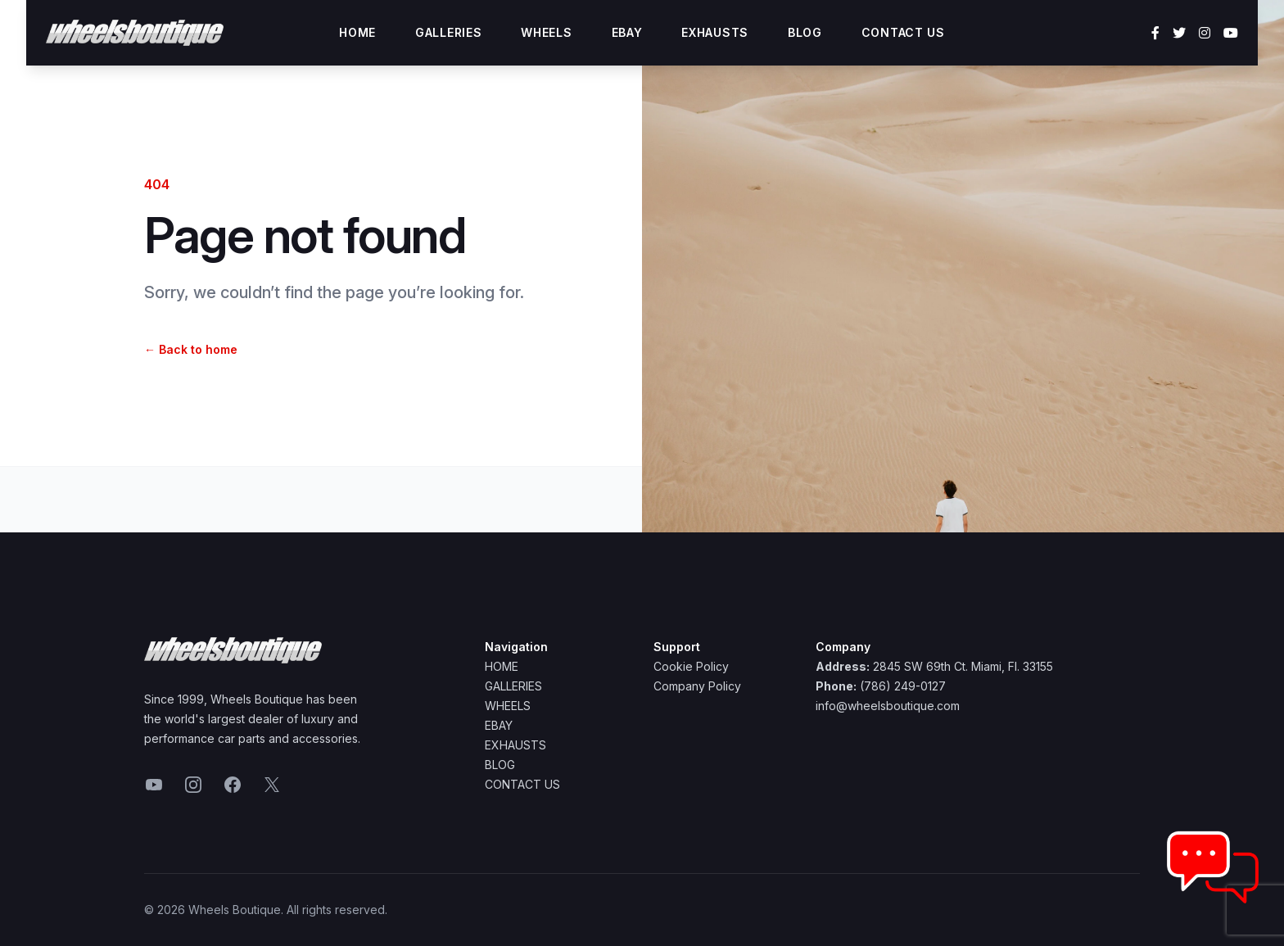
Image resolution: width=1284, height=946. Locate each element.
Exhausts (714, 32)
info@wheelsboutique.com (888, 706)
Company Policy (697, 686)
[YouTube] (1230, 33)
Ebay (627, 32)
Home (357, 32)
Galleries (448, 32)
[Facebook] (1155, 33)
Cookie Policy (691, 666)
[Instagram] (1204, 33)
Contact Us (903, 32)
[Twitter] (1179, 33)
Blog (805, 32)
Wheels (546, 32)
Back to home (190, 349)
